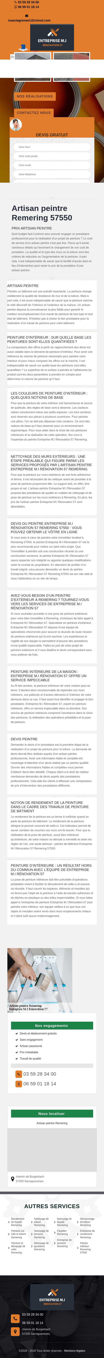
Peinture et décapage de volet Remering (16, 1248)
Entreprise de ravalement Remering (86, 1234)
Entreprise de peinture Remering (63, 1243)
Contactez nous (34, 113)
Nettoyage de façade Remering (63, 1221)
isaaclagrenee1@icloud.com (27, 18)
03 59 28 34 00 (26, 2)
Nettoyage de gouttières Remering (40, 1246)
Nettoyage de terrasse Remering (40, 1234)
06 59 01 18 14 (26, 7)
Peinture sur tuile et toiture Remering (17, 1234)
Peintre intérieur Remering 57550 (84, 1248)
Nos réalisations (35, 96)
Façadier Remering (61, 1232)
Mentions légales (74, 1350)
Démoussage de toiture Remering (86, 1221)
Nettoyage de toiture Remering (40, 1221)
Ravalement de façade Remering (16, 1221)
